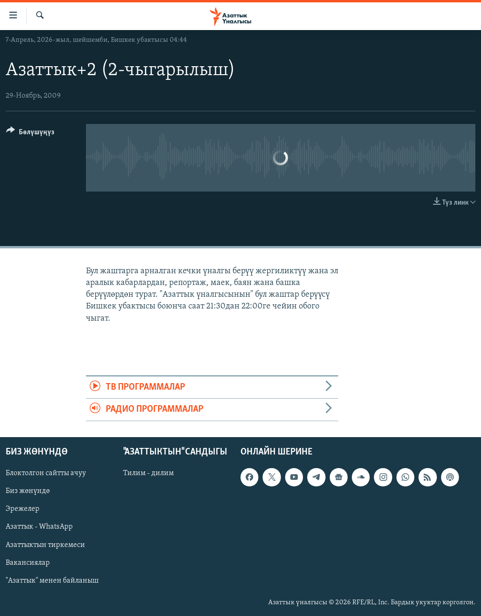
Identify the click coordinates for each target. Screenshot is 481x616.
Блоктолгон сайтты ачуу (46, 473)
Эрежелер (22, 509)
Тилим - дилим (148, 473)
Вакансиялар (28, 562)
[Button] (30, 133)
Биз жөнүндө (28, 491)
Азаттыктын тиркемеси (45, 544)
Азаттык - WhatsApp (39, 527)
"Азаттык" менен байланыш (52, 580)
